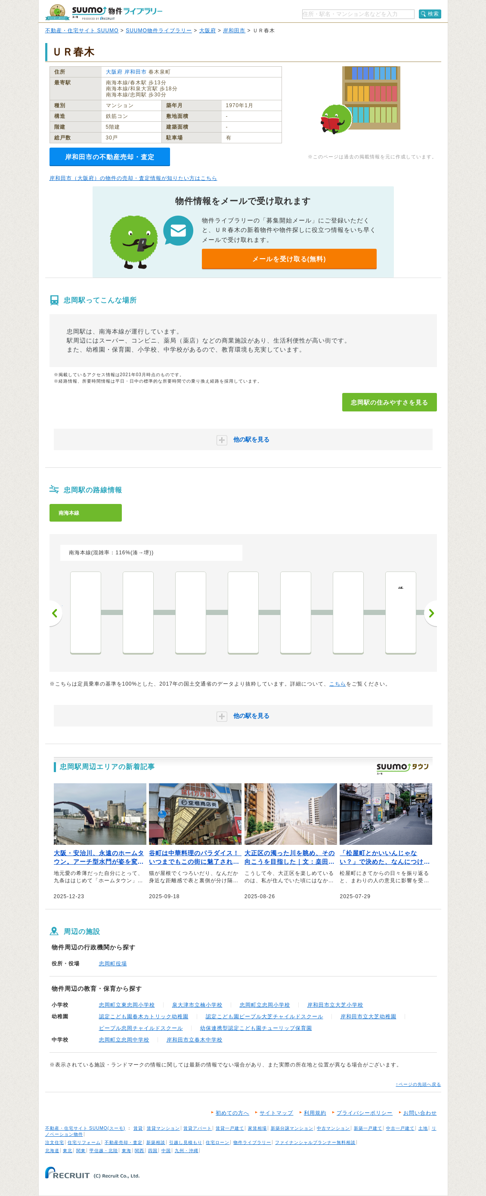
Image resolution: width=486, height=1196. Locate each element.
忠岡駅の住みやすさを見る (389, 402)
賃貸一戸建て (230, 1128)
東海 (126, 1150)
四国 (153, 1150)
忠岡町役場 (113, 964)
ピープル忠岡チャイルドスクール (141, 1028)
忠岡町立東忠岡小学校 (127, 1005)
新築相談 (155, 1142)
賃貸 (138, 1128)
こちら (337, 684)
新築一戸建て (368, 1128)
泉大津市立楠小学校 (197, 1005)
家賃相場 (257, 1128)
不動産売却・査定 (123, 1142)
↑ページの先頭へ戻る (418, 1084)
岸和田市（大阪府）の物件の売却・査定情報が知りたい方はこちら (133, 178)
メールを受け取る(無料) (289, 259)
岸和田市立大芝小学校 (335, 1005)
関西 (139, 1150)
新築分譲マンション (292, 1128)
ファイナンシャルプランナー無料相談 (315, 1142)
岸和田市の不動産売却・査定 (110, 157)
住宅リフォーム (84, 1142)
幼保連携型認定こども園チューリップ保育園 (256, 1028)
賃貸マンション (163, 1128)
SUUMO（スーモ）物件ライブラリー (103, 12)
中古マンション (333, 1128)
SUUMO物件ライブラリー (159, 31)
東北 (67, 1150)
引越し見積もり (185, 1142)
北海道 (52, 1150)
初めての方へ (232, 1113)
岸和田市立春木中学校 (195, 1040)
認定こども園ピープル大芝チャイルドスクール (264, 1017)
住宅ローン (217, 1142)
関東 (81, 1150)
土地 (423, 1128)
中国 (166, 1150)
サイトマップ (276, 1113)
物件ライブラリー (252, 1142)
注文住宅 (54, 1142)
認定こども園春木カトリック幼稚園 (144, 1017)
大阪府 (207, 31)
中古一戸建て (400, 1128)
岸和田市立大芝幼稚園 (368, 1017)
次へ (430, 613)
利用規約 (315, 1113)
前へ (56, 613)
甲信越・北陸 (104, 1150)
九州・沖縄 (186, 1150)
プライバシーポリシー (365, 1113)
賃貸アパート (197, 1128)
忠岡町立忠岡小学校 (265, 1005)
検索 (433, 14)
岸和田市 (234, 31)
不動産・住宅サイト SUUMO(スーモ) (85, 1128)
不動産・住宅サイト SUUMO (82, 31)
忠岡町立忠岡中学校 (124, 1040)
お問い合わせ (420, 1113)
